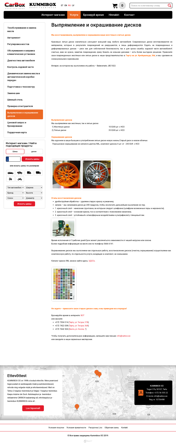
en (66, 5)
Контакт (129, 14)
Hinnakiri (114, 14)
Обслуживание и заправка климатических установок (21, 52)
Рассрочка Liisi (95, 427)
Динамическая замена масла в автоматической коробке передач (23, 77)
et (62, 5)
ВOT (82, 315)
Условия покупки (56, 427)
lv (73, 5)
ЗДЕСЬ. (92, 261)
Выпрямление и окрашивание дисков (22, 114)
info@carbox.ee (124, 336)
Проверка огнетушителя (20, 106)
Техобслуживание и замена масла (21, 29)
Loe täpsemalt (33, 408)
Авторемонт (13, 37)
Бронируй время (93, 14)
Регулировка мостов (18, 44)
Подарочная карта (17, 132)
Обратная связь (112, 427)
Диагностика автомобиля (21, 60)
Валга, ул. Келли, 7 (77, 329)
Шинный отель (15, 99)
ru (69, 5)
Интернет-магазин (53, 14)
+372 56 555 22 (161, 393)
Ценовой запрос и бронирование (16, 124)
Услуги (74, 14)
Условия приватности (76, 427)
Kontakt (124, 427)
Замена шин (13, 93)
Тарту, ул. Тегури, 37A (78, 322)
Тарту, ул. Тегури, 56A (78, 326)
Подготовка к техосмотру (21, 86)
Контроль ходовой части (20, 67)
